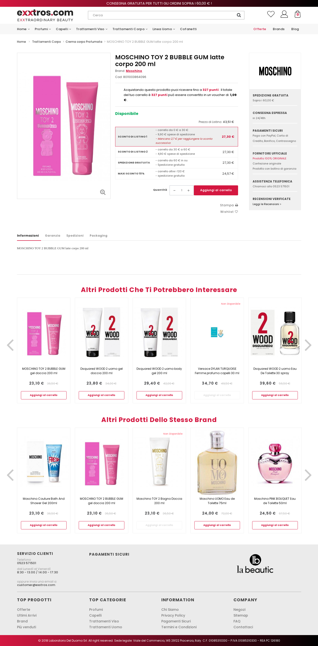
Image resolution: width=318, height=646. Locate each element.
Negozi (239, 609)
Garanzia (52, 235)
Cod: (118, 77)
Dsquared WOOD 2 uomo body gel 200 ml (159, 371)
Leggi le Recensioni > (267, 204)
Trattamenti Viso (104, 621)
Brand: (128, 71)
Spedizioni (75, 235)
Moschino (134, 71)
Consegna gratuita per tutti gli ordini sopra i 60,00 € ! (159, 3)
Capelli (95, 615)
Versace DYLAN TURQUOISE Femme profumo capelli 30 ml (217, 371)
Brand (22, 621)
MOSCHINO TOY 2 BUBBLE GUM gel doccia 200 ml (43, 371)
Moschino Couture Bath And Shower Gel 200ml (44, 501)
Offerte (23, 609)
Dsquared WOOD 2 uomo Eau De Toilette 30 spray (275, 371)
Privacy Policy (173, 615)
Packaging (98, 235)
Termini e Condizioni (179, 627)
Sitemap (240, 615)
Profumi (96, 609)
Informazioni (28, 235)
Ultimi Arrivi (26, 615)
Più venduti (26, 627)
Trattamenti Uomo (105, 627)
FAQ (237, 621)
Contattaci (243, 627)
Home (21, 42)
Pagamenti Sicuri (176, 621)
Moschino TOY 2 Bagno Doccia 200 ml (159, 501)
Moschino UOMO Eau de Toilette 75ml (217, 501)
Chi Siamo (170, 609)
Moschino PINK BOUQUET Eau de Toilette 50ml (275, 501)
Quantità (160, 190)
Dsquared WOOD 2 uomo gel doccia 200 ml (101, 371)
